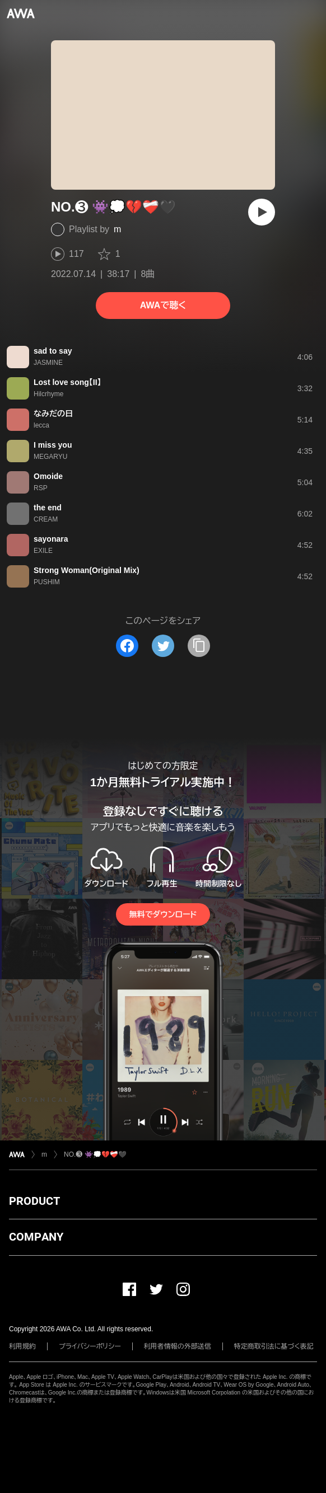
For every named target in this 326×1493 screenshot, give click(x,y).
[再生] (261, 212)
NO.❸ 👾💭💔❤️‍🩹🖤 (95, 1154)
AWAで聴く (163, 305)
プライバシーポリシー (90, 1346)
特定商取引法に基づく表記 (274, 1346)
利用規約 (22, 1346)
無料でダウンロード (163, 914)
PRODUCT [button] (34, 1201)
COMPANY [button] (36, 1236)
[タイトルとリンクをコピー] (199, 646)
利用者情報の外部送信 (177, 1346)
